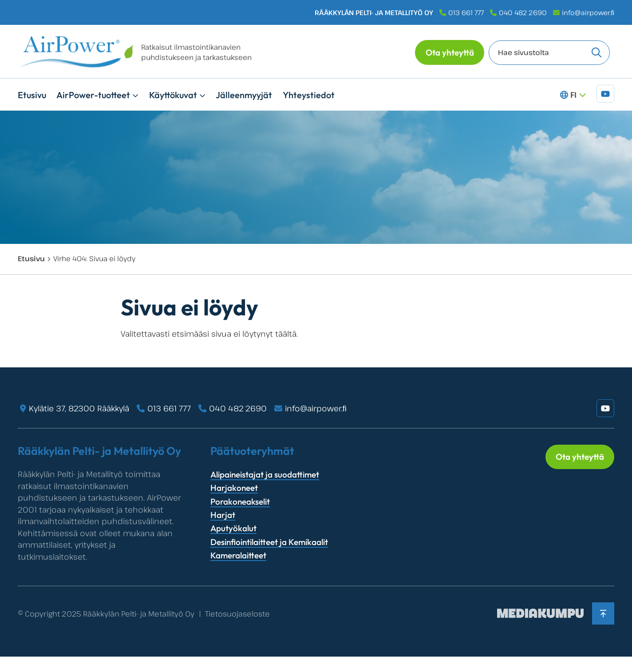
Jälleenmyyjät (244, 94)
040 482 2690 (523, 12)
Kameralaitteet (238, 555)
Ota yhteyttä (450, 52)
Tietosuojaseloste (237, 614)
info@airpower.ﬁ (588, 12)
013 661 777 (466, 12)
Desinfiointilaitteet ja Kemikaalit (269, 542)
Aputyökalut (233, 528)
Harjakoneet (234, 487)
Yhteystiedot (309, 94)
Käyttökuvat (173, 94)
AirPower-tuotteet (93, 94)
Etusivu (32, 94)
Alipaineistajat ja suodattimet (264, 474)
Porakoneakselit (240, 501)
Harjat (222, 515)
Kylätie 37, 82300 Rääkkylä (79, 408)
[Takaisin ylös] (603, 613)
